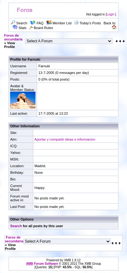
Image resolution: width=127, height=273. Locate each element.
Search (16, 226)
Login (110, 14)
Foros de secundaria (13, 37)
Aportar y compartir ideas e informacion (65, 139)
